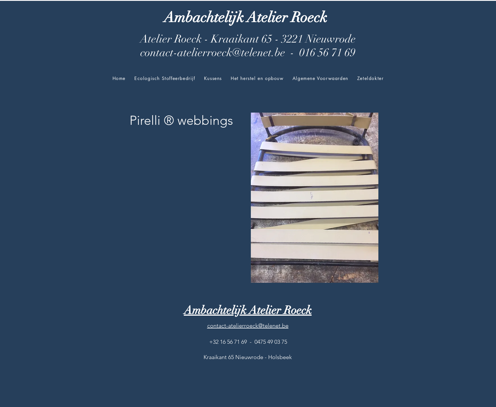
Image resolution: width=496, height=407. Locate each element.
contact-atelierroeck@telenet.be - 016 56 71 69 (247, 52)
